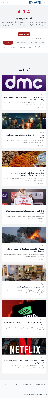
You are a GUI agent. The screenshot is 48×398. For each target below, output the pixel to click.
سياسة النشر (7, 384)
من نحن (17, 384)
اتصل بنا (43, 390)
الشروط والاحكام (40, 384)
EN (3, 2)
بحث (8, 42)
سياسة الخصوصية (27, 384)
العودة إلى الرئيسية (24, 34)
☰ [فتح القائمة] (44, 2)
